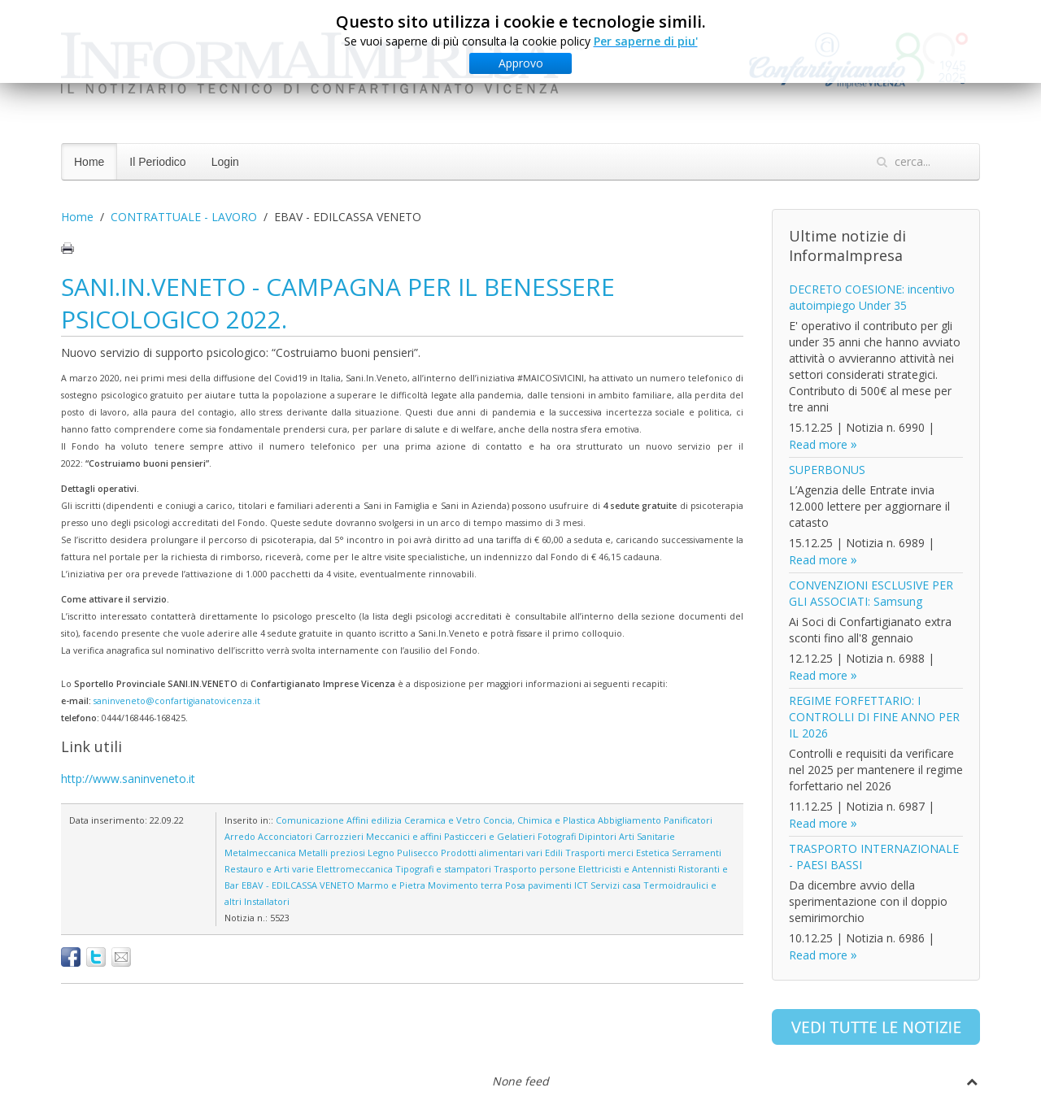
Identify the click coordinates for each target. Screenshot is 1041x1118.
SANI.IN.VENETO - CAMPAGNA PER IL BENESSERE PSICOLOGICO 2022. (338, 303)
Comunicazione (310, 820)
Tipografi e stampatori (443, 869)
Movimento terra (465, 885)
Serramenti (696, 852)
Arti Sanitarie (647, 836)
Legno (381, 852)
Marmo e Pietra (391, 885)
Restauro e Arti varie (269, 869)
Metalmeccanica (260, 852)
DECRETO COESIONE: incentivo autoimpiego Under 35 (872, 297)
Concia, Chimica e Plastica (539, 820)
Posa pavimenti (538, 885)
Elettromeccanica (354, 869)
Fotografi (557, 836)
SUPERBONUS (827, 469)
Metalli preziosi (331, 852)
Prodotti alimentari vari (491, 852)
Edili (554, 852)
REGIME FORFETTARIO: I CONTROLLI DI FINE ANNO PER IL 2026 (874, 717)
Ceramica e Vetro (442, 820)
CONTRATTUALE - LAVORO (184, 216)
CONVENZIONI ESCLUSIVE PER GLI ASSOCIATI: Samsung (871, 593)
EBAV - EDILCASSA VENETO (298, 885)
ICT (581, 885)
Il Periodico (157, 161)
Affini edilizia (374, 820)
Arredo (239, 836)
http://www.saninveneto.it (128, 778)
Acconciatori (285, 836)
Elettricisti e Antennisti (627, 869)
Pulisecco (417, 852)
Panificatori (688, 820)
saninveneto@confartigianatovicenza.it (177, 701)
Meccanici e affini (404, 836)
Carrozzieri (339, 836)
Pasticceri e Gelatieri (489, 836)
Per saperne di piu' (646, 39)
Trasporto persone (535, 869)
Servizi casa (615, 885)
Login (225, 161)
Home (89, 161)
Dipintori (597, 836)
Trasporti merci (599, 852)
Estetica (652, 852)
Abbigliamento (629, 820)
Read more (818, 444)
